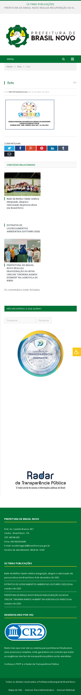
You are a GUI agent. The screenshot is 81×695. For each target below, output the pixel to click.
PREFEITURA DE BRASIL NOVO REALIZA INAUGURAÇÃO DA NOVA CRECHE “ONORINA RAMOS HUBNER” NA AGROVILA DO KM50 (22, 273)
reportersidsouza (18, 92)
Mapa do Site (15, 689)
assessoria (15, 651)
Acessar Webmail (66, 689)
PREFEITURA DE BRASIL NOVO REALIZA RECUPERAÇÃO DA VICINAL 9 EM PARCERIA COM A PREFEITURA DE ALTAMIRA (41, 7)
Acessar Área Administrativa (39, 689)
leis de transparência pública (38, 656)
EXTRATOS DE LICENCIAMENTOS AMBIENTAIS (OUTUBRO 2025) (23, 228)
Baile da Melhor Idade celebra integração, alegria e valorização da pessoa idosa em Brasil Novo (23, 203)
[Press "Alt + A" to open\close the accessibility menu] (77, 352)
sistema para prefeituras (46, 647)
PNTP (18, 664)
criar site (25, 647)
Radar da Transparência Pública (42, 664)
